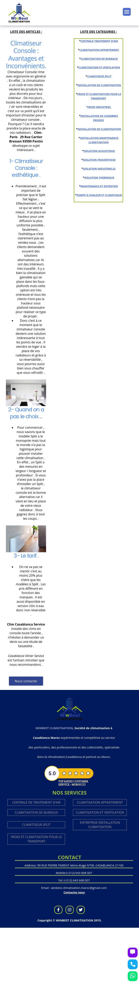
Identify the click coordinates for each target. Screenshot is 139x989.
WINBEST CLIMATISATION (54, 728)
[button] (26, 681)
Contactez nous (74, 892)
